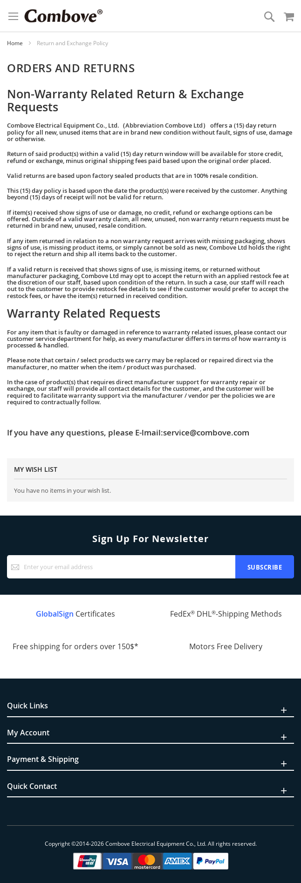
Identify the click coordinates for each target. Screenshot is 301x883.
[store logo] (63, 15)
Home (15, 43)
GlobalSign (55, 614)
